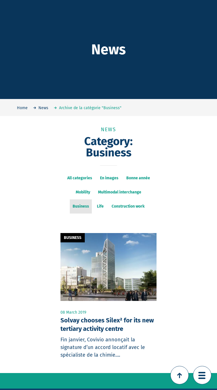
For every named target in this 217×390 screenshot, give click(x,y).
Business (72, 237)
